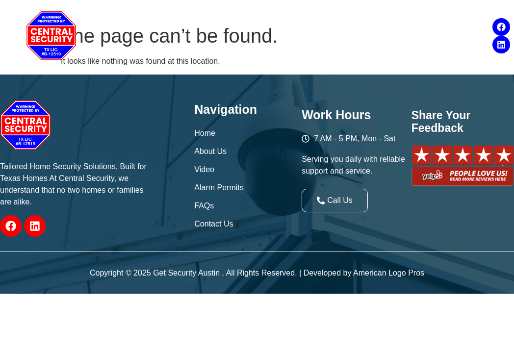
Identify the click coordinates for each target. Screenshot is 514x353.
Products (347, 23)
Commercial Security (283, 23)
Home (133, 23)
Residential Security (194, 23)
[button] (132, 23)
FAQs (447, 23)
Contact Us (288, 48)
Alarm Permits (401, 23)
